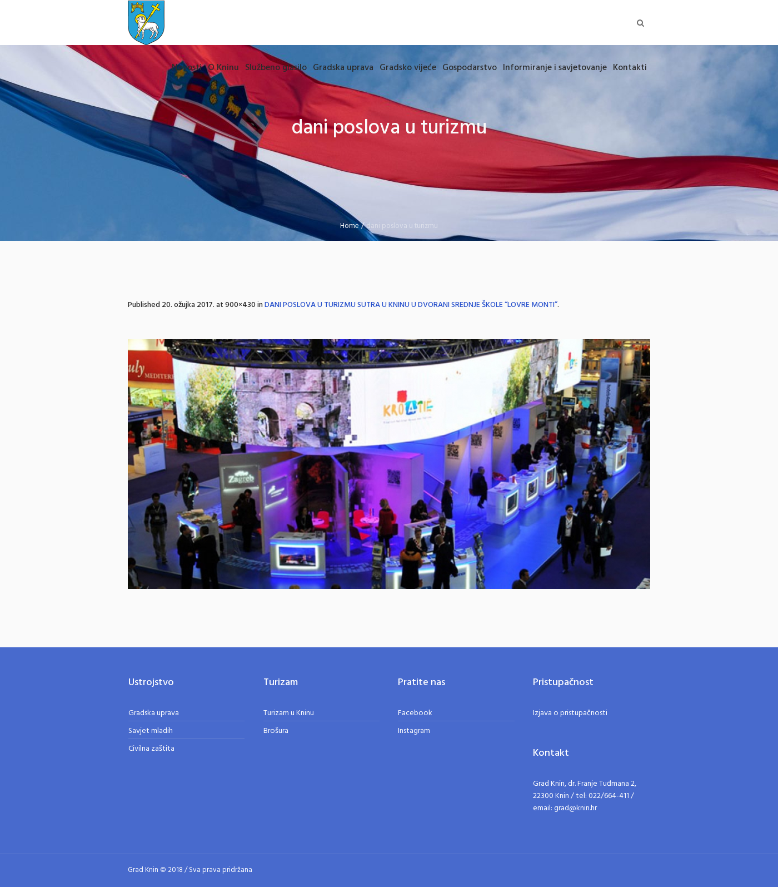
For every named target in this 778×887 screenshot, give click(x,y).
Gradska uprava (153, 713)
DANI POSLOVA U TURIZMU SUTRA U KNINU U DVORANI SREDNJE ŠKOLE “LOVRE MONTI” (411, 305)
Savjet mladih (150, 731)
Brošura (275, 731)
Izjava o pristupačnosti (570, 713)
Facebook (415, 713)
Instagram (414, 731)
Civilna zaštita (151, 748)
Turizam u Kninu (288, 713)
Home (349, 226)
